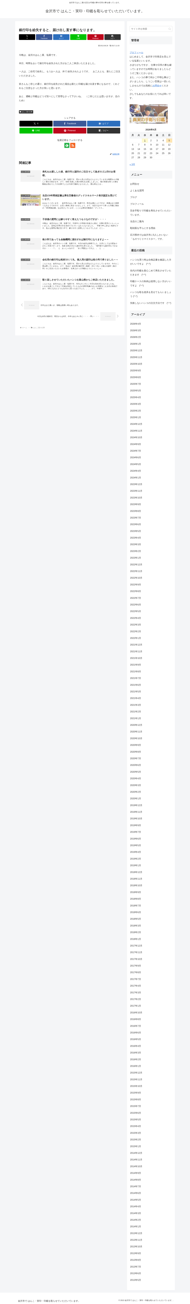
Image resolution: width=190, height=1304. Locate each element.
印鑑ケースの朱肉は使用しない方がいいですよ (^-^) (150, 283)
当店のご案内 (137, 221)
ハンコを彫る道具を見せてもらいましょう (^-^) (150, 294)
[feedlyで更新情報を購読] (66, 145)
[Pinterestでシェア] (95, 37)
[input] (151, 29)
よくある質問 (137, 190)
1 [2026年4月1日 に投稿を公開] (144, 140)
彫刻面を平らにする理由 (142, 228)
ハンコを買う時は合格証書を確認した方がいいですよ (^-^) (150, 261)
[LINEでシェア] (78, 37)
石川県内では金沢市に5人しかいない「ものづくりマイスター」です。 (149, 237)
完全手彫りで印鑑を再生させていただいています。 (150, 212)
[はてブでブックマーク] (61, 37)
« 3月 (132, 164)
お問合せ (157, 85)
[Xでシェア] (27, 37)
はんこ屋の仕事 (26, 112)
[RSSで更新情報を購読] (72, 145)
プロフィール (136, 52)
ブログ (133, 197)
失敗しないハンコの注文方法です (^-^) (150, 303)
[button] (112, 37)
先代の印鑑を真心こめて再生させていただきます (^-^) (150, 272)
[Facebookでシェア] (44, 37)
